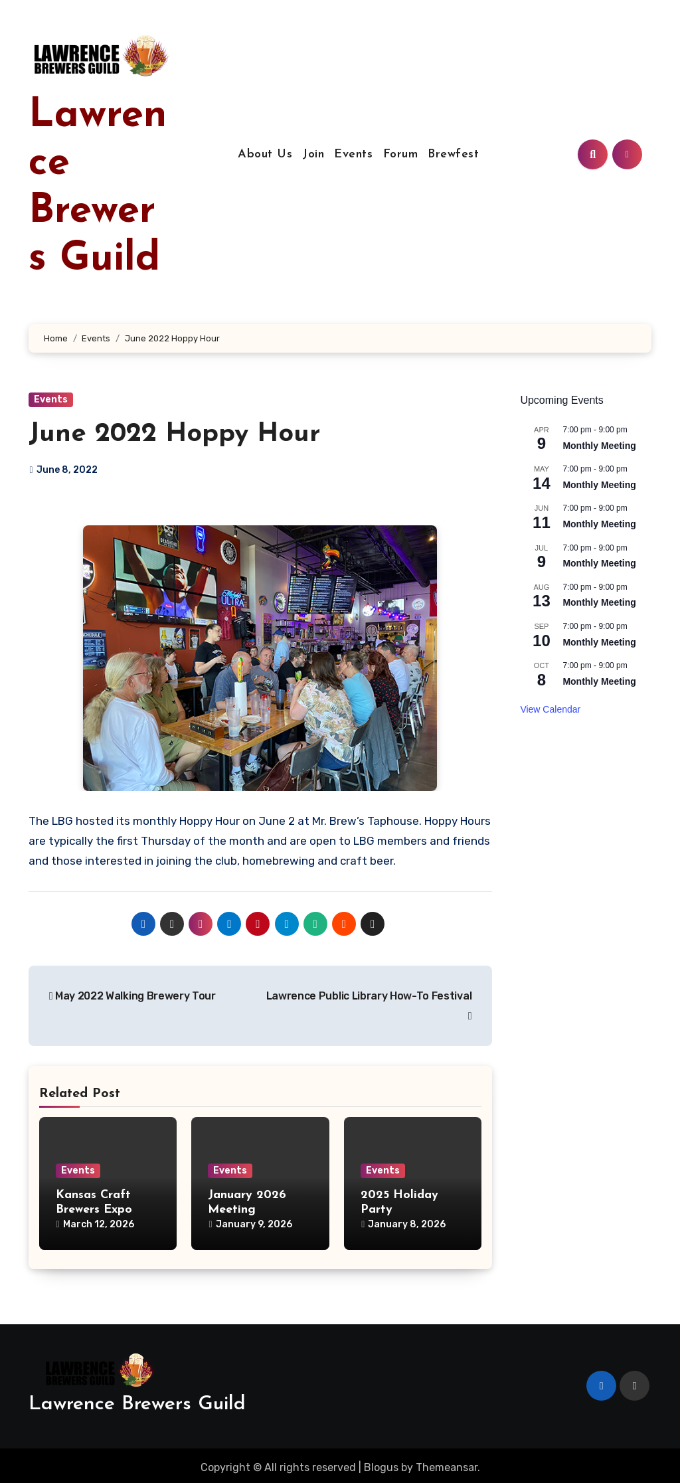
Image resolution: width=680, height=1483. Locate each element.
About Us (265, 154)
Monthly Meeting (599, 445)
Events (353, 154)
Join (313, 154)
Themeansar (446, 1463)
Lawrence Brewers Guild (137, 1400)
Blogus (381, 1463)
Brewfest (453, 154)
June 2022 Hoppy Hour (175, 434)
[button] (38, 658)
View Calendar (550, 709)
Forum (400, 154)
